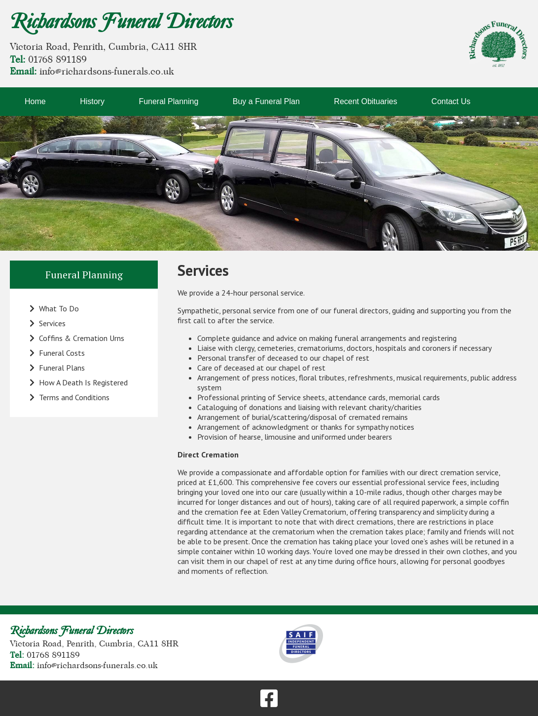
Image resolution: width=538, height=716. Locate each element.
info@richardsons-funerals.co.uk (106, 71)
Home (35, 101)
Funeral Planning (168, 101)
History (92, 101)
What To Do (54, 308)
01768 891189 (57, 60)
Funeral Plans (57, 368)
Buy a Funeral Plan (266, 101)
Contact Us (450, 101)
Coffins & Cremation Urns (77, 338)
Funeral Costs (57, 353)
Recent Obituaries (365, 101)
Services (48, 323)
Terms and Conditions (69, 397)
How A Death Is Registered (79, 382)
